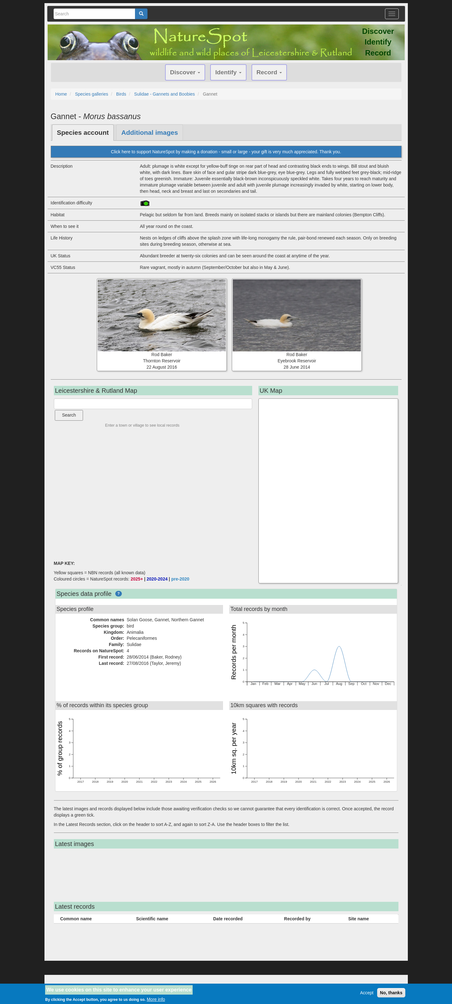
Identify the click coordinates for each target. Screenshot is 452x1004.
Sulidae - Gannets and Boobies (164, 94)
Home (61, 94)
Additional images (149, 132)
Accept (366, 992)
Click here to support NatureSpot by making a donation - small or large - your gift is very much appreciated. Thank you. (226, 151)
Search (69, 415)
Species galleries (91, 94)
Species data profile (84, 593)
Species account (83, 132)
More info (156, 999)
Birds (121, 94)
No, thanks (391, 992)
